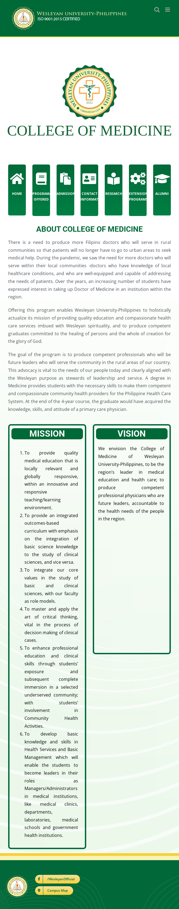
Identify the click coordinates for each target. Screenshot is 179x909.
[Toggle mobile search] (157, 9)
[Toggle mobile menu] (168, 9)
